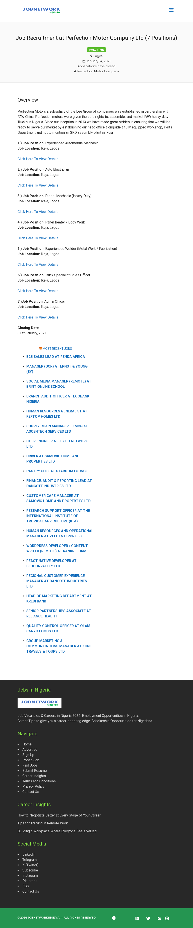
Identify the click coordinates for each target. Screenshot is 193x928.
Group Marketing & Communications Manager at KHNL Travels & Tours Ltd (59, 646)
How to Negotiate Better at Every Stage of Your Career (59, 815)
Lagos (98, 56)
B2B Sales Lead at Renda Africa (55, 357)
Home (27, 744)
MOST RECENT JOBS (57, 348)
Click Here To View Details (38, 159)
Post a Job (30, 760)
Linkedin (28, 854)
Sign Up (28, 755)
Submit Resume (34, 771)
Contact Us (30, 792)
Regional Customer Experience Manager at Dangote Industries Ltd (56, 581)
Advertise (29, 749)
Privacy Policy (33, 786)
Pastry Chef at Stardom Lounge (57, 471)
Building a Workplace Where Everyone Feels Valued (57, 831)
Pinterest (29, 881)
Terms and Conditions (39, 781)
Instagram (30, 875)
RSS (25, 886)
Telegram (29, 860)
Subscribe (30, 870)
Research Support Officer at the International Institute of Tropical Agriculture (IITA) (58, 516)
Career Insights (34, 776)
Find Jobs (30, 765)
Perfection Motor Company (98, 71)
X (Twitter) (30, 865)
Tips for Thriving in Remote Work (43, 823)
